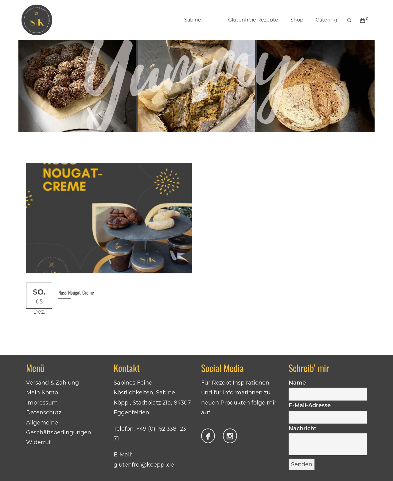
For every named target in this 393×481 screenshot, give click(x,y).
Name (328, 388)
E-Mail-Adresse (328, 411)
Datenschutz (43, 412)
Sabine (192, 20)
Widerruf (38, 442)
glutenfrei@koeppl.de (144, 464)
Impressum (42, 402)
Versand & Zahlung (52, 382)
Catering (326, 20)
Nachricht (328, 441)
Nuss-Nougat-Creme (76, 292)
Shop (296, 20)
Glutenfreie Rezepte (246, 20)
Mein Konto (42, 392)
